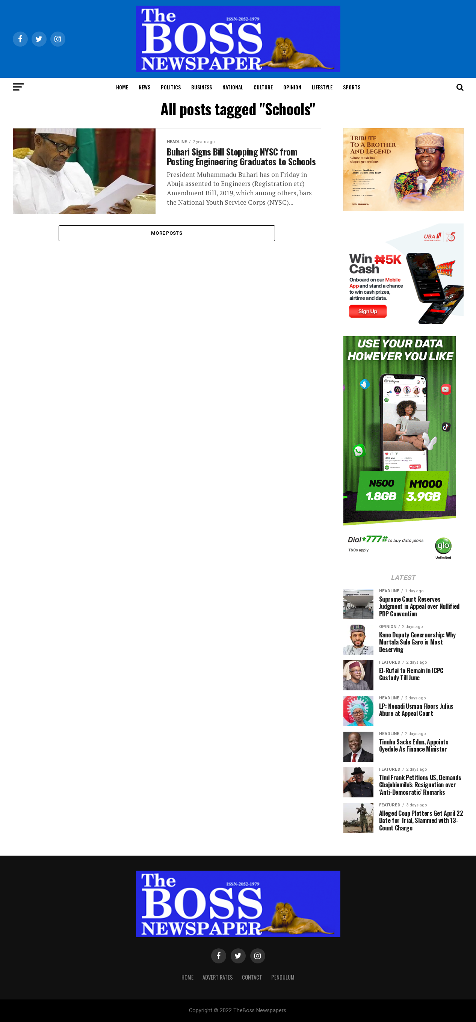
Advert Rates (217, 977)
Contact (252, 977)
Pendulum (283, 977)
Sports (351, 87)
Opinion (292, 87)
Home (122, 87)
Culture (263, 87)
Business (201, 87)
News (144, 87)
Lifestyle (322, 87)
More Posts (166, 240)
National (232, 87)
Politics (171, 87)
